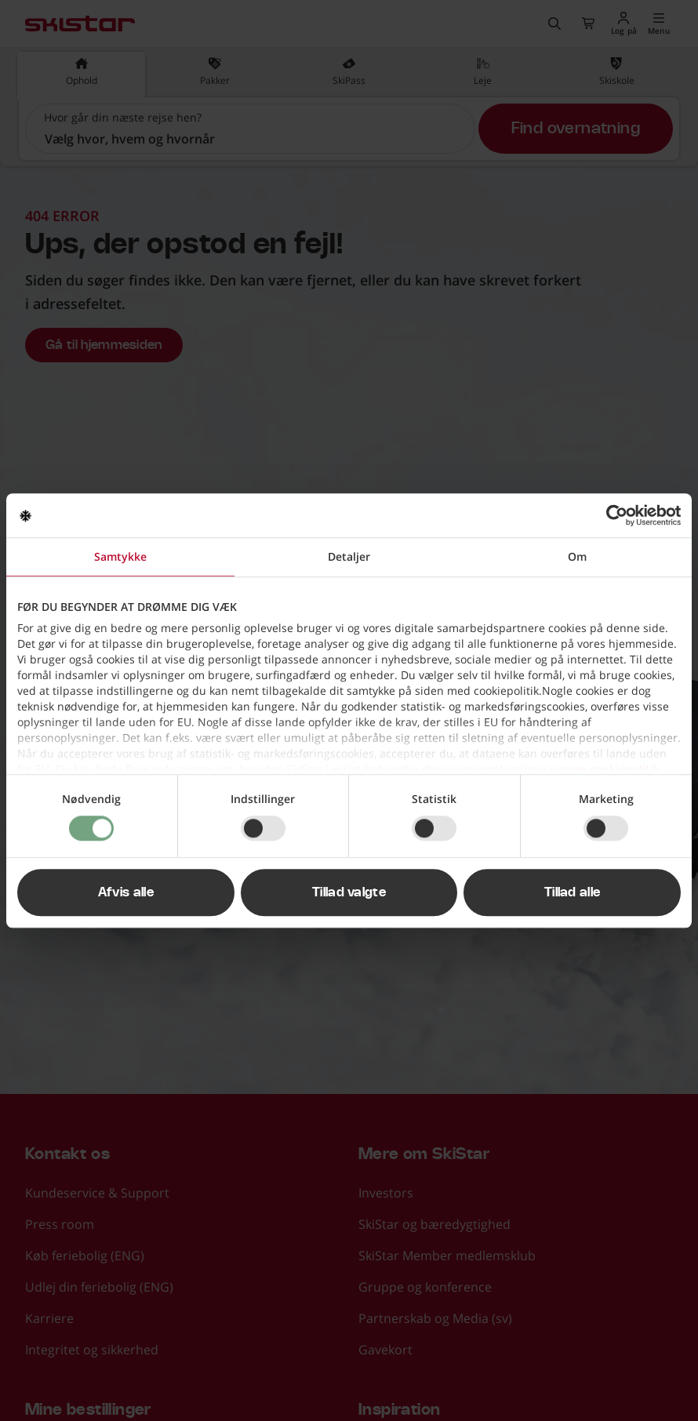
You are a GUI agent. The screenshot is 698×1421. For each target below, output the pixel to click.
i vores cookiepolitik (605, 768)
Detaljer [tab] (349, 556)
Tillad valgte (349, 892)
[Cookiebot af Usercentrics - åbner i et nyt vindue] (612, 515)
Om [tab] (577, 556)
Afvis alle (126, 892)
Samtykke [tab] (120, 556)
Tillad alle (572, 892)
